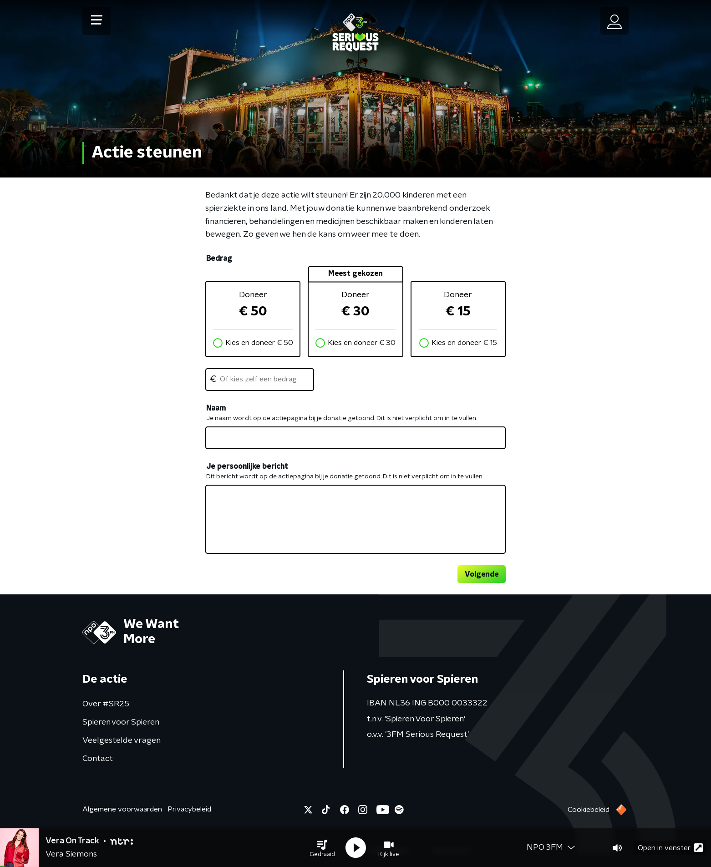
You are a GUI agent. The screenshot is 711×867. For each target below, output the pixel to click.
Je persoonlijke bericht (247, 466)
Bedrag (219, 258)
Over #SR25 (105, 704)
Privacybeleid (189, 809)
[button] (322, 847)
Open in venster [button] (670, 847)
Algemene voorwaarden (122, 809)
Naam (216, 408)
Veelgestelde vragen (121, 740)
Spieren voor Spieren (120, 722)
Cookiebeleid (588, 809)
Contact (97, 759)
